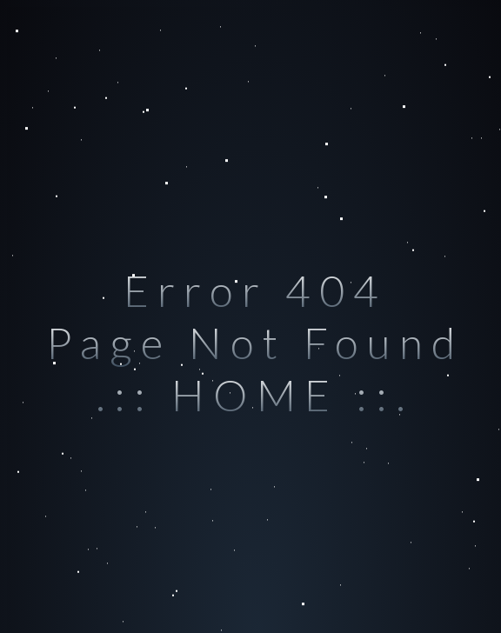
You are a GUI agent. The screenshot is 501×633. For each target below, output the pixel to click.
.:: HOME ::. (255, 395)
